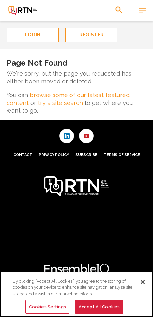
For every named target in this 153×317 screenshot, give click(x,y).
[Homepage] (22, 10)
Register (91, 35)
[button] (143, 10)
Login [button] (32, 35)
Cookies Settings (47, 306)
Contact (22, 155)
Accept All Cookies (99, 306)
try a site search (60, 102)
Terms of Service (122, 155)
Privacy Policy (54, 155)
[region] (76, 294)
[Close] (142, 282)
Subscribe (86, 155)
